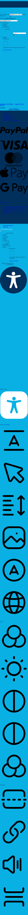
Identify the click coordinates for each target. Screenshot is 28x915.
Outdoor (5, 24)
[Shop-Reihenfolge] (9, 20)
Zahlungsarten (6, 117)
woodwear (6, 29)
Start (1, 14)
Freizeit (4, 21)
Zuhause (5, 25)
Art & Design (6, 27)
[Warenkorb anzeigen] (4, 247)
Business (5, 234)
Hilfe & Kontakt (7, 7)
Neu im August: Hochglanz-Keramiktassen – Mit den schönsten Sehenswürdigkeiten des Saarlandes (15, 207)
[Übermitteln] (10, 16)
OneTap (7, 424)
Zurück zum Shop (7, 50)
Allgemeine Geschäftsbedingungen (11, 120)
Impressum (5, 226)
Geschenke (5, 23)
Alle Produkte (10, 233)
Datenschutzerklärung (8, 225)
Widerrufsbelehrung (7, 119)
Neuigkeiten (6, 115)
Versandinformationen (8, 116)
